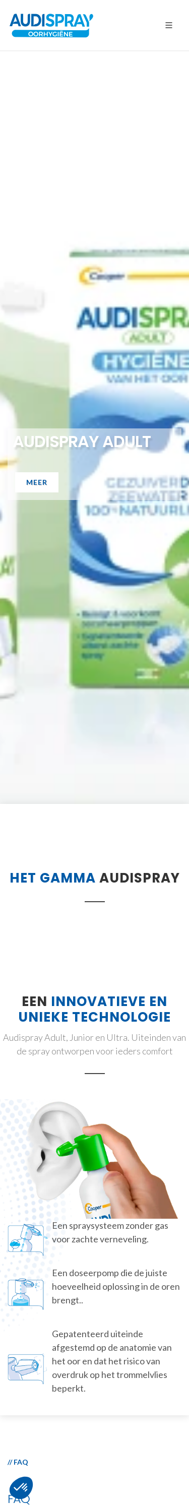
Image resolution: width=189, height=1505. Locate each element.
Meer (36, 482)
